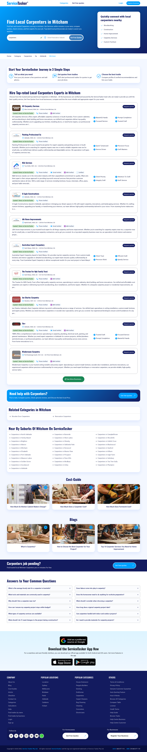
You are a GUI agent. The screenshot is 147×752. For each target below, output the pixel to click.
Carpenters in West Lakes (63, 438)
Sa (36, 56)
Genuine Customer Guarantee (120, 689)
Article (10, 692)
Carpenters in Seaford (105, 448)
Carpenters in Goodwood (20, 465)
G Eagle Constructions (30, 194)
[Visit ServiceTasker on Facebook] (11, 736)
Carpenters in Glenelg (62, 441)
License (113, 706)
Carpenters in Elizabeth (19, 451)
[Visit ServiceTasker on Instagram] (26, 736)
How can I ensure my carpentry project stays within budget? (29, 607)
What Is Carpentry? (28, 547)
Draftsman (80, 692)
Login (121, 3)
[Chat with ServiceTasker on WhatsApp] (42, 736)
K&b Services (27, 163)
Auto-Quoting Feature (117, 692)
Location (45, 682)
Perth (44, 696)
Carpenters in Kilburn (105, 451)
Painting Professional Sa (31, 135)
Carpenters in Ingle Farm (106, 455)
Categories (12, 702)
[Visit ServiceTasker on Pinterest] (16, 736)
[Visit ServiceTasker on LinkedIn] (31, 736)
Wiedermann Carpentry (31, 352)
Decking (79, 689)
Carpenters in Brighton (19, 441)
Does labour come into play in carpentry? (90, 588)
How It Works (115, 696)
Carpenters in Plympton (106, 465)
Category (17, 56)
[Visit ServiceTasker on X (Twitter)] (21, 736)
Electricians (80, 713)
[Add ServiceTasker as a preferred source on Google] (73, 640)
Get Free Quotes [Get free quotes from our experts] (76, 736)
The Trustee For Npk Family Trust (35, 271)
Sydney (44, 685)
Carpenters (28, 56)
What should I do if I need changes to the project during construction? (33, 620)
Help (9, 709)
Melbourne (46, 689)
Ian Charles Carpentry (30, 297)
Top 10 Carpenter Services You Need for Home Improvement (119, 548)
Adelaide (43, 56)
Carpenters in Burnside (62, 434)
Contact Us (12, 699)
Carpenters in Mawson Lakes (21, 458)
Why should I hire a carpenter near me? (22, 601)
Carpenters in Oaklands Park (64, 445)
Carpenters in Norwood (62, 448)
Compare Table (115, 702)
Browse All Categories (118, 699)
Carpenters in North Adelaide (21, 434)
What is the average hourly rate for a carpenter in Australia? (29, 588)
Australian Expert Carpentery (33, 245)
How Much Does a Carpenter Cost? (73, 507)
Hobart (44, 706)
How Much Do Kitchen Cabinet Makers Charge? (28, 507)
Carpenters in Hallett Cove (107, 441)
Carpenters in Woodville (106, 438)
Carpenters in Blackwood (106, 445)
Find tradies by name (15, 713)
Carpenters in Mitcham (19, 448)
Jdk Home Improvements (31, 219)
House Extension (82, 682)
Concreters (80, 709)
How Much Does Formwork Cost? (118, 507)
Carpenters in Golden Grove (21, 462)
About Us (11, 682)
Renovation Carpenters (63, 416)
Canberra (45, 702)
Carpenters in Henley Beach (21, 438)
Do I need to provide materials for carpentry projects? (95, 620)
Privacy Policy (115, 685)
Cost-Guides (12, 689)
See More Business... (73, 379)
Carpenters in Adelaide (19, 468)
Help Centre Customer (118, 723)
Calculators (12, 706)
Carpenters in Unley (61, 465)
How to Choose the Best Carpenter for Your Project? (73, 548)
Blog (9, 685)
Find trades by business (16, 716)
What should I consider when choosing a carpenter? (94, 601)
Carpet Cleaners (81, 699)
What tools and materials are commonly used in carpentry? (29, 595)
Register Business (133, 3)
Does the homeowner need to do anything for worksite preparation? (100, 595)
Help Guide (114, 713)
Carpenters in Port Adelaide (21, 455)
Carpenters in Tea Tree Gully (107, 462)
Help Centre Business (117, 719)
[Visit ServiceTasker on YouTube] (36, 736)
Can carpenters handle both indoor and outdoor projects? (96, 614)
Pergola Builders (82, 685)
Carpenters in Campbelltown (108, 434)
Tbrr (23, 323)
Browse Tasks (115, 716)
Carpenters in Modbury (62, 462)
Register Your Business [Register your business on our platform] (123, 736)
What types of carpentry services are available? (25, 614)
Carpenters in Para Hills (62, 458)
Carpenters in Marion (18, 445)
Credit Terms (114, 709)
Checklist (11, 696)
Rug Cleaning (80, 702)
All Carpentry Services (30, 106)
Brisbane (45, 692)
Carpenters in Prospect (62, 455)
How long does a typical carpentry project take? (93, 607)
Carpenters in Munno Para (63, 451)
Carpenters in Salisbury (106, 458)
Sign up (10, 723)
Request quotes (129, 106)
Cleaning (79, 706)
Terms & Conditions (117, 682)
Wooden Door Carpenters (21, 416)
